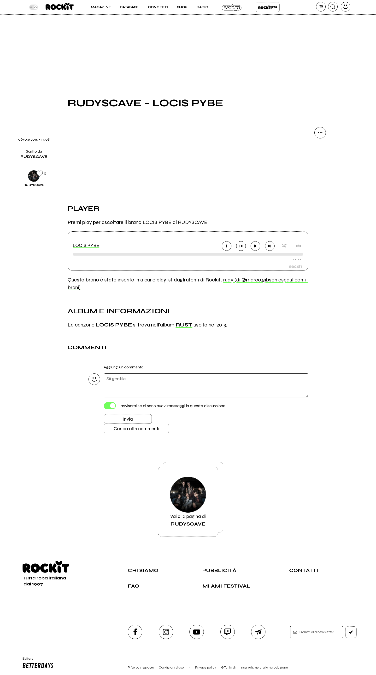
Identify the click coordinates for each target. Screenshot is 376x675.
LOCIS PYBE (86, 245)
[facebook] (135, 632)
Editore (37, 663)
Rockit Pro (268, 7)
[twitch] (227, 632)
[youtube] (196, 632)
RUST (184, 325)
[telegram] (258, 632)
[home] (60, 7)
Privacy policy (205, 667)
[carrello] (321, 6)
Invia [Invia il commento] (128, 419)
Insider (232, 7)
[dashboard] (345, 6)
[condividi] (320, 132)
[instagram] (166, 632)
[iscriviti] (351, 632)
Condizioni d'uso (171, 667)
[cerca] (333, 6)
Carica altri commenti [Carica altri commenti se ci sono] (136, 429)
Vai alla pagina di (188, 502)
